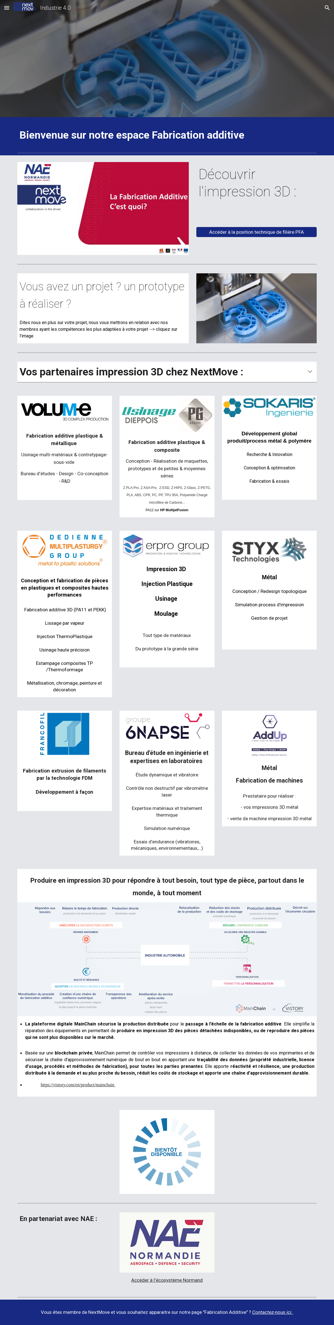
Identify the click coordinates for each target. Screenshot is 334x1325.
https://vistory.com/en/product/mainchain (78, 1084)
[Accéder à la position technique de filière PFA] (256, 232)
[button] (6, 7)
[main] (167, 135)
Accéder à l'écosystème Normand (167, 1280)
